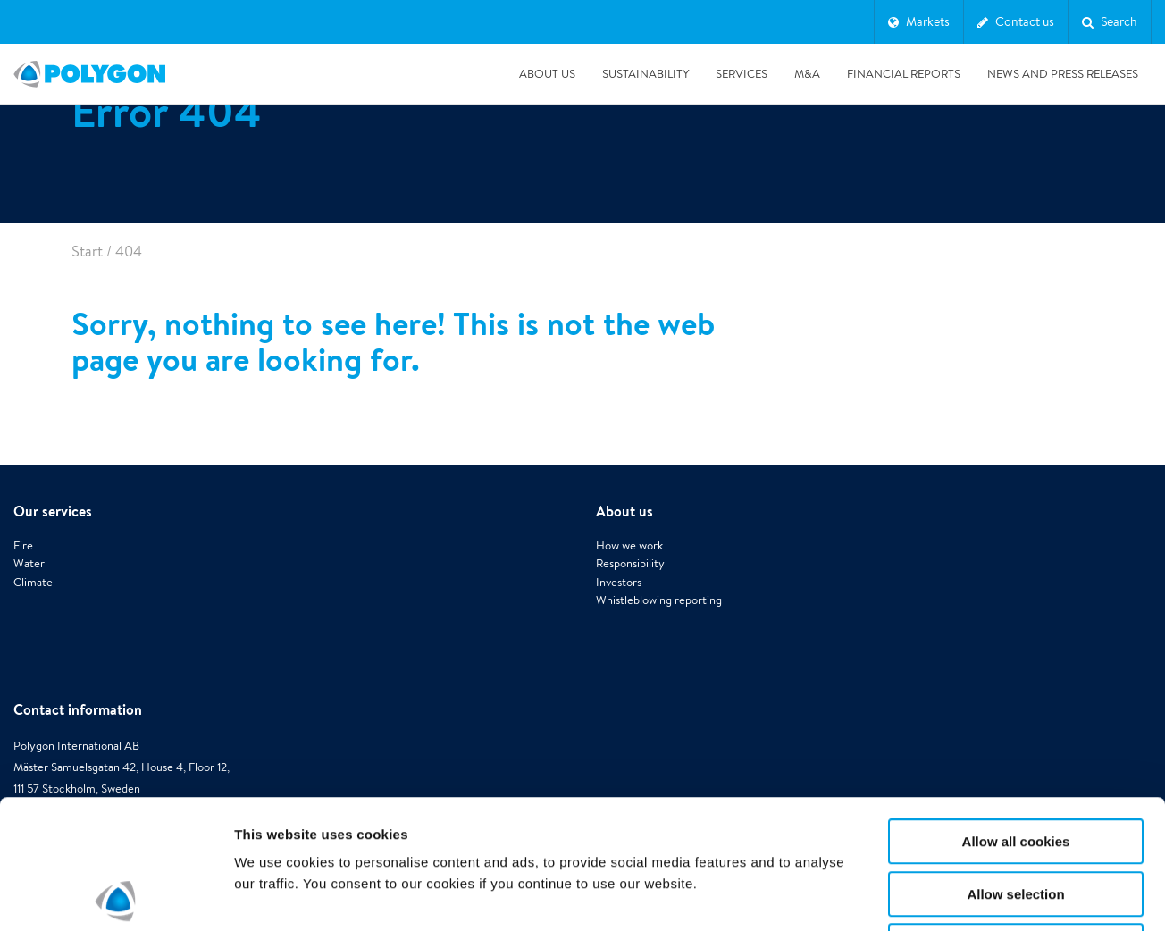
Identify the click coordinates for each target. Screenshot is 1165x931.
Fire (23, 545)
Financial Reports (903, 73)
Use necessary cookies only (1015, 817)
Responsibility (630, 563)
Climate (33, 582)
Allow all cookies (1016, 712)
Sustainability (645, 73)
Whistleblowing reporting (659, 600)
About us (547, 73)
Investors (618, 582)
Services (741, 73)
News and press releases (1062, 73)
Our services (52, 511)
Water (29, 563)
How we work (629, 545)
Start (87, 251)
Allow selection (1015, 765)
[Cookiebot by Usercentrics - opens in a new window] (116, 896)
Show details (937, 895)
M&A (807, 73)
